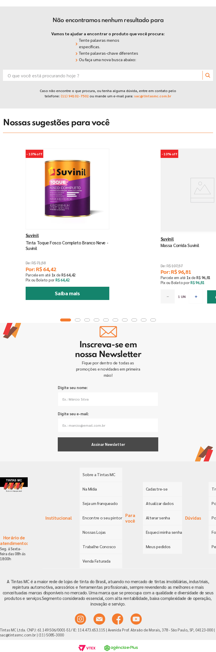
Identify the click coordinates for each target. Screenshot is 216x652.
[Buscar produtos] (207, 75)
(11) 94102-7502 (74, 96)
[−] (127, 296)
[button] (89, 320)
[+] (155, 296)
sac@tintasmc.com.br (152, 96)
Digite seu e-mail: (73, 413)
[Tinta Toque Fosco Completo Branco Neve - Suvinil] (54, 229)
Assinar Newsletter (108, 444)
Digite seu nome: (73, 387)
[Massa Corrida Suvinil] (162, 229)
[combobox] (108, 75)
